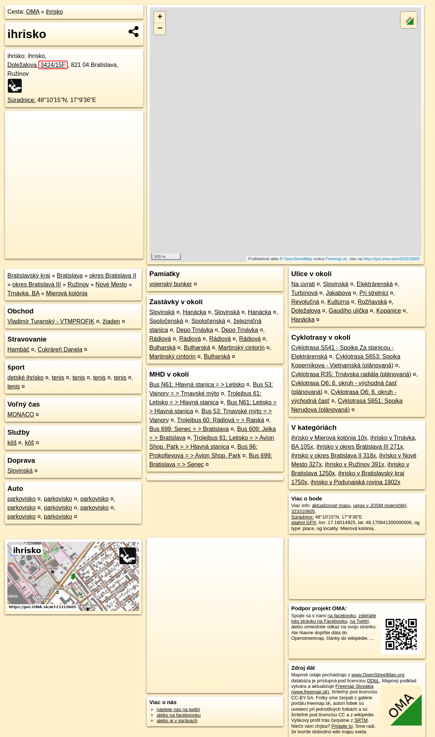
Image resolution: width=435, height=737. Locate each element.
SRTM (361, 720)
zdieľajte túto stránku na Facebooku (333, 618)
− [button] (159, 28)
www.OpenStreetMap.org (377, 674)
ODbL (373, 680)
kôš (12, 442)
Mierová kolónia (66, 293)
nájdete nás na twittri (178, 709)
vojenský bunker (170, 284)
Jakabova (338, 293)
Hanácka (194, 312)
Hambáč (18, 349)
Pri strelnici (373, 293)
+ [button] (159, 17)
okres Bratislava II (112, 275)
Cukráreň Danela (60, 349)
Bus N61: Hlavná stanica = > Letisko (197, 384)
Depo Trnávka (194, 330)
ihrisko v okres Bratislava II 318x (333, 455)
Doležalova (37, 65)
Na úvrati (303, 284)
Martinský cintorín (241, 347)
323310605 (303, 511)
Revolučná (305, 302)
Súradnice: (21, 100)
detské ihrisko (25, 377)
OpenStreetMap (298, 259)
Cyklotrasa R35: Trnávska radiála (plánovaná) (351, 374)
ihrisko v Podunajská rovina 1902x (355, 482)
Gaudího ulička (348, 311)
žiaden (111, 321)
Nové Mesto (111, 284)
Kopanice (388, 311)
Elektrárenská (375, 284)
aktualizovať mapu (331, 505)
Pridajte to (342, 726)
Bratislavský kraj (28, 275)
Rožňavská (372, 302)
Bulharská (162, 347)
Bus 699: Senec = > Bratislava (189, 429)
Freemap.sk (336, 259)
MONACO (20, 414)
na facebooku (341, 615)
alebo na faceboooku (179, 715)
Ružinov (78, 284)
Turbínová (304, 293)
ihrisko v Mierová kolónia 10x (329, 438)
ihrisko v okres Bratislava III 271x (359, 447)
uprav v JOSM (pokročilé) (379, 505)
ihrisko (54, 12)
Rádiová (160, 339)
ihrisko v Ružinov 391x (354, 464)
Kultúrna (338, 302)
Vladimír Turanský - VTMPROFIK (51, 321)
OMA (33, 12)
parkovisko (21, 499)
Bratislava (69, 275)
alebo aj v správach (177, 720)
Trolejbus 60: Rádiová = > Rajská (220, 420)
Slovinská (20, 471)
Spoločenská (166, 321)
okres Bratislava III (36, 284)
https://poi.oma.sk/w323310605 (391, 259)
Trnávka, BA (23, 293)
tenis (58, 377)
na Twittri (359, 621)
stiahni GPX (303, 522)
